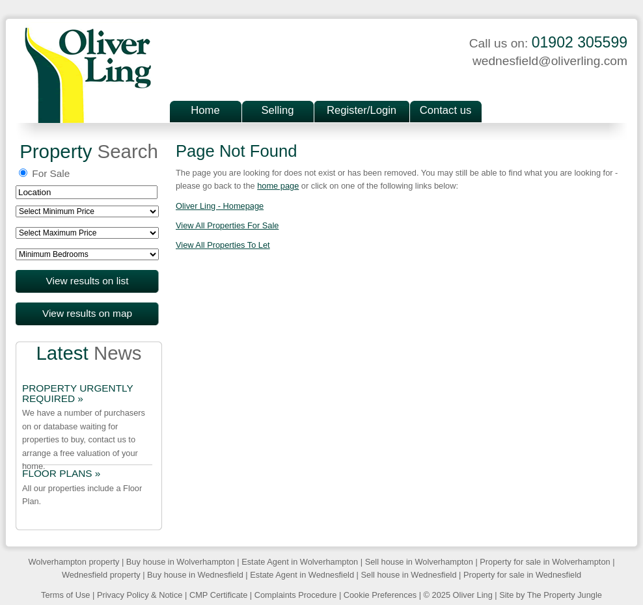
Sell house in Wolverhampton (419, 562)
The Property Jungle (564, 595)
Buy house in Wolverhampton (180, 562)
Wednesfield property (101, 575)
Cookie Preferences (380, 595)
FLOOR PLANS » (61, 473)
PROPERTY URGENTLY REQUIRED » (77, 393)
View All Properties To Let (223, 245)
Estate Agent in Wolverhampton (299, 562)
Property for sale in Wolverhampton (545, 562)
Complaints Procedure (295, 595)
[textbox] (86, 192)
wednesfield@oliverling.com (549, 61)
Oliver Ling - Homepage (220, 206)
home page (278, 186)
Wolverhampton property (73, 562)
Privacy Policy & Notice (140, 595)
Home (205, 110)
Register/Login (361, 110)
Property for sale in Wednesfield (522, 575)
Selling (278, 110)
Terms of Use (65, 595)
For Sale (44, 173)
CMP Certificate (218, 595)
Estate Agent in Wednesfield (302, 575)
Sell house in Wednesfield (408, 575)
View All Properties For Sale (227, 225)
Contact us (445, 110)
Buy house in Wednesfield (195, 575)
